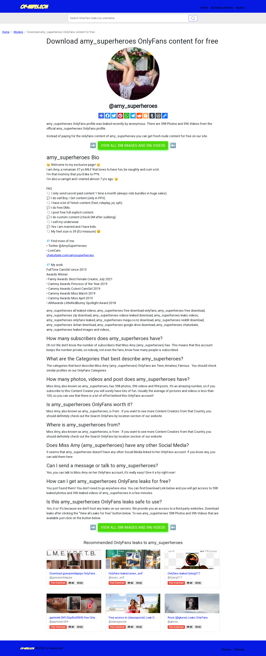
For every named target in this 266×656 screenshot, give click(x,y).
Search (240, 7)
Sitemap (239, 649)
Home (204, 7)
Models (226, 649)
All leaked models (222, 7)
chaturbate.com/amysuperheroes (70, 255)
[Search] (133, 18)
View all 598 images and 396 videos (133, 145)
